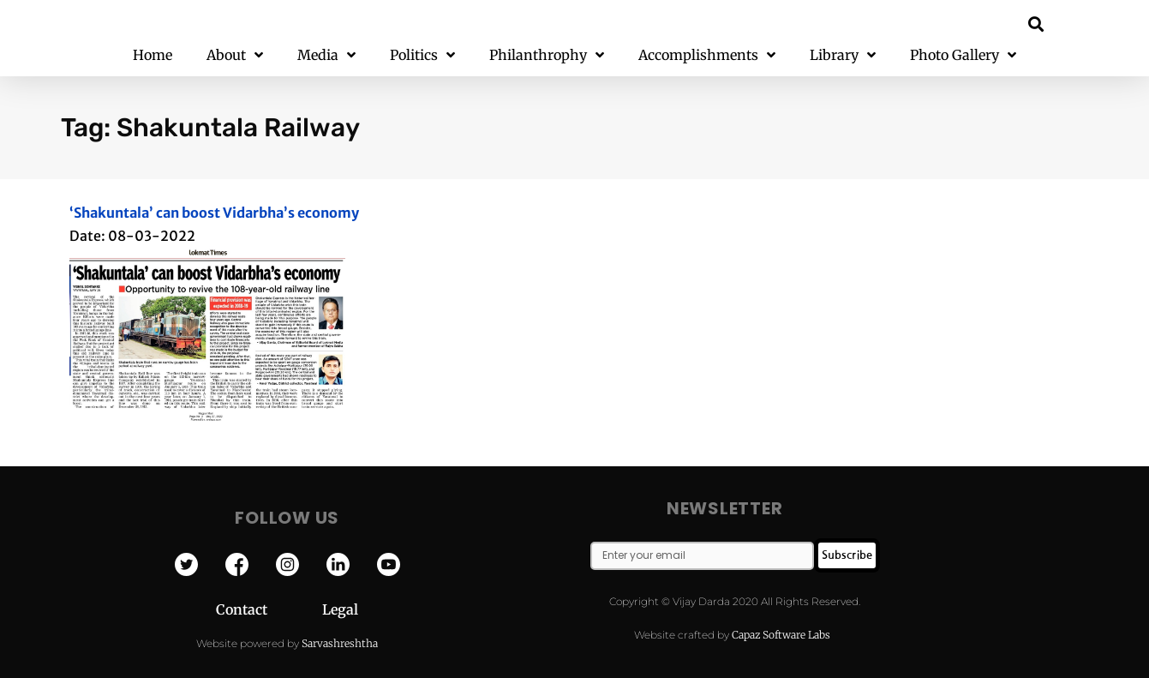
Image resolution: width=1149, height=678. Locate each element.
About (234, 55)
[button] (1035, 23)
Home (152, 54)
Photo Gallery (963, 55)
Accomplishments (706, 55)
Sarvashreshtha (340, 643)
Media (326, 55)
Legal (340, 609)
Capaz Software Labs (781, 634)
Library (843, 55)
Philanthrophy (546, 55)
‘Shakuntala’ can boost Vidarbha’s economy (214, 212)
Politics (422, 55)
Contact (269, 609)
